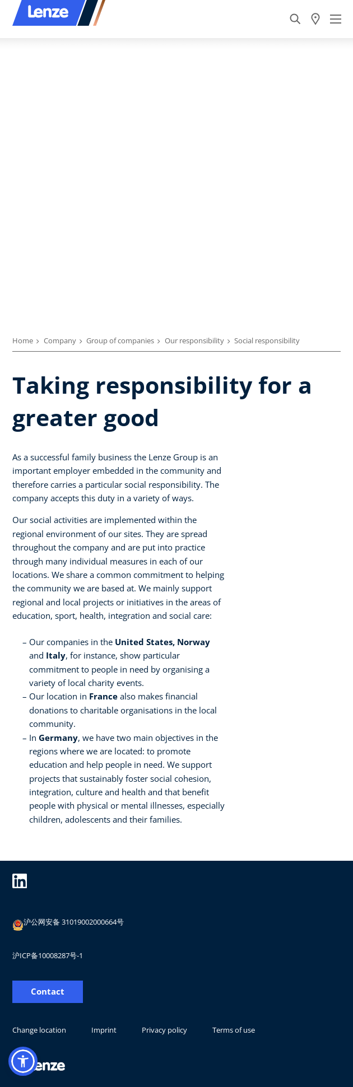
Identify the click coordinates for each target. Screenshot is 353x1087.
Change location (39, 1030)
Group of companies (120, 340)
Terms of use (233, 1030)
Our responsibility (194, 340)
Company (60, 340)
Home (22, 340)
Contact (47, 991)
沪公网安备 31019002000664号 (68, 923)
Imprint (104, 1030)
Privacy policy (164, 1030)
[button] (23, 1061)
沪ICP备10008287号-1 (47, 955)
